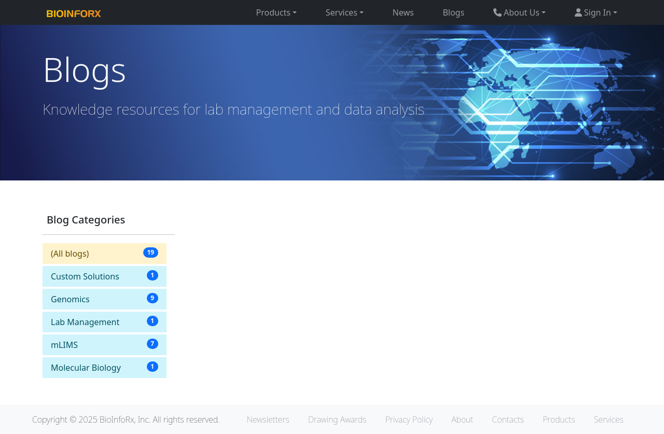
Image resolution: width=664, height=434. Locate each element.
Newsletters (268, 419)
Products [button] (273, 12)
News (403, 12)
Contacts (508, 419)
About (462, 419)
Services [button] (341, 12)
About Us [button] (516, 12)
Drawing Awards (337, 419)
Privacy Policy (409, 419)
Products (559, 419)
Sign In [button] (593, 12)
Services (609, 419)
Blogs (453, 12)
